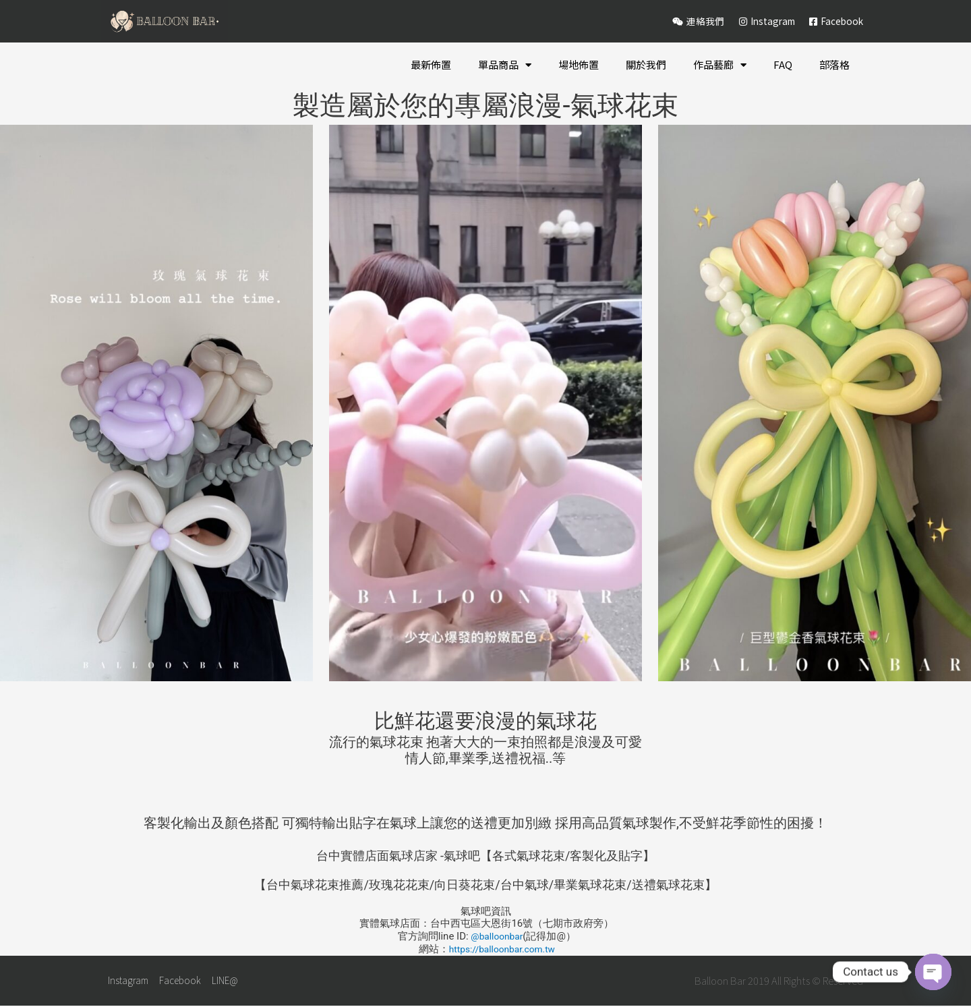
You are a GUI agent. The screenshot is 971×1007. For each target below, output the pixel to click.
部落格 (834, 64)
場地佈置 (578, 64)
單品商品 (504, 65)
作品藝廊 (719, 65)
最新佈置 (431, 64)
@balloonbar (497, 936)
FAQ (782, 64)
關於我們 (646, 64)
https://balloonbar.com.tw (502, 949)
